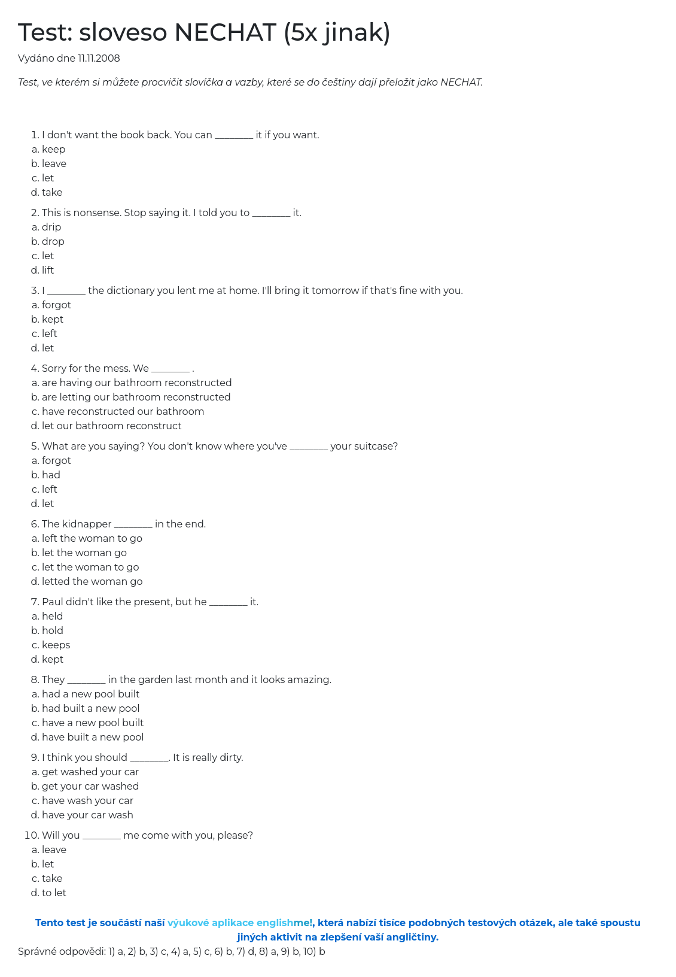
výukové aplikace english (240, 923)
